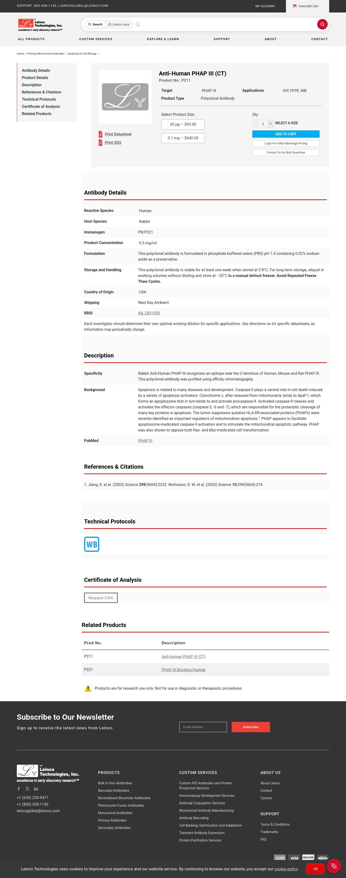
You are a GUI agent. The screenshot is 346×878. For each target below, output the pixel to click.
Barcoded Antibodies (113, 790)
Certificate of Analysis (41, 106)
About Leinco (270, 783)
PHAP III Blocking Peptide (183, 670)
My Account (265, 6)
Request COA (100, 598)
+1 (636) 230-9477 (32, 797)
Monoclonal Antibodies (115, 813)
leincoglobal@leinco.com (38, 811)
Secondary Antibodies (114, 828)
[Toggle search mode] (108, 24)
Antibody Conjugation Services (202, 803)
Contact (266, 790)
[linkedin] (36, 789)
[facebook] (19, 789)
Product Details (35, 77)
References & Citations (41, 92)
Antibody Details (36, 70)
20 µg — (183, 124)
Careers (266, 798)
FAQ (263, 839)
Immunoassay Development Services (207, 796)
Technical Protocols (39, 99)
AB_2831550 (149, 313)
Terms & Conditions (275, 824)
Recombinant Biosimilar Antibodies (124, 798)
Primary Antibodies (112, 820)
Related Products (36, 113)
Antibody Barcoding (194, 818)
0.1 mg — (183, 138)
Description (32, 85)
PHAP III (145, 440)
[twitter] (27, 789)
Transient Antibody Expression (202, 833)
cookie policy (286, 868)
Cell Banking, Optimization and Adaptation (210, 825)
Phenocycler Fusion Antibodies (121, 805)
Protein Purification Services (200, 840)
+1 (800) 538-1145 (32, 804)
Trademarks (269, 832)
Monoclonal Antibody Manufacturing (206, 810)
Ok (315, 869)
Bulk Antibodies (115, 783)
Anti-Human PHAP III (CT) (184, 656)
